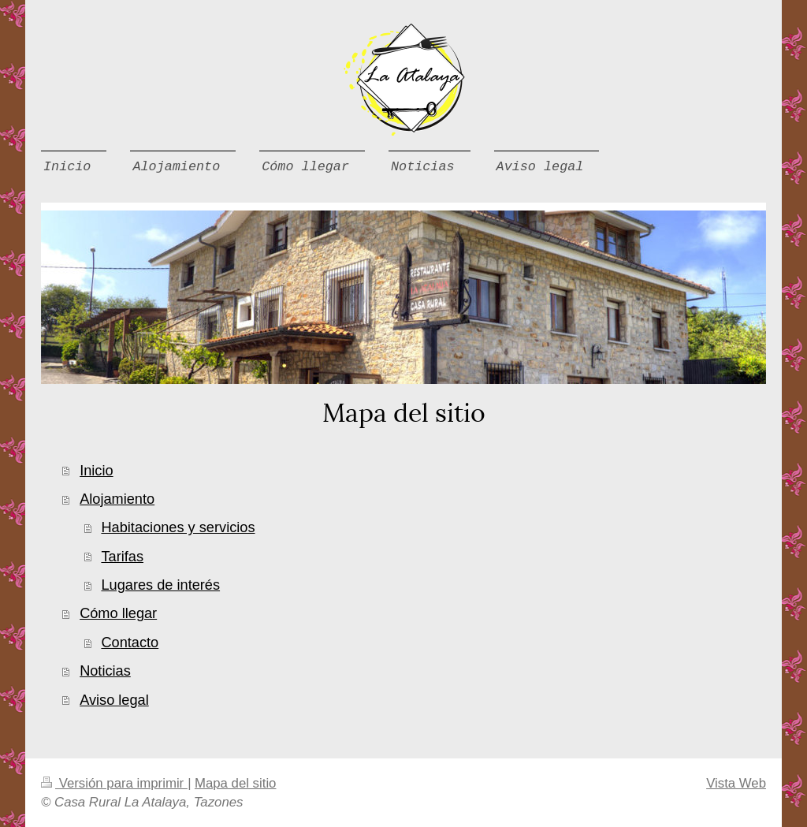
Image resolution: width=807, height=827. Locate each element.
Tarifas (122, 556)
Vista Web (736, 783)
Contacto (129, 642)
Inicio (96, 471)
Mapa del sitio (236, 783)
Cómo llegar (118, 613)
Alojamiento (117, 499)
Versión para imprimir (114, 783)
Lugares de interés (160, 585)
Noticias (105, 671)
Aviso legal (114, 700)
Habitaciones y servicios (178, 527)
